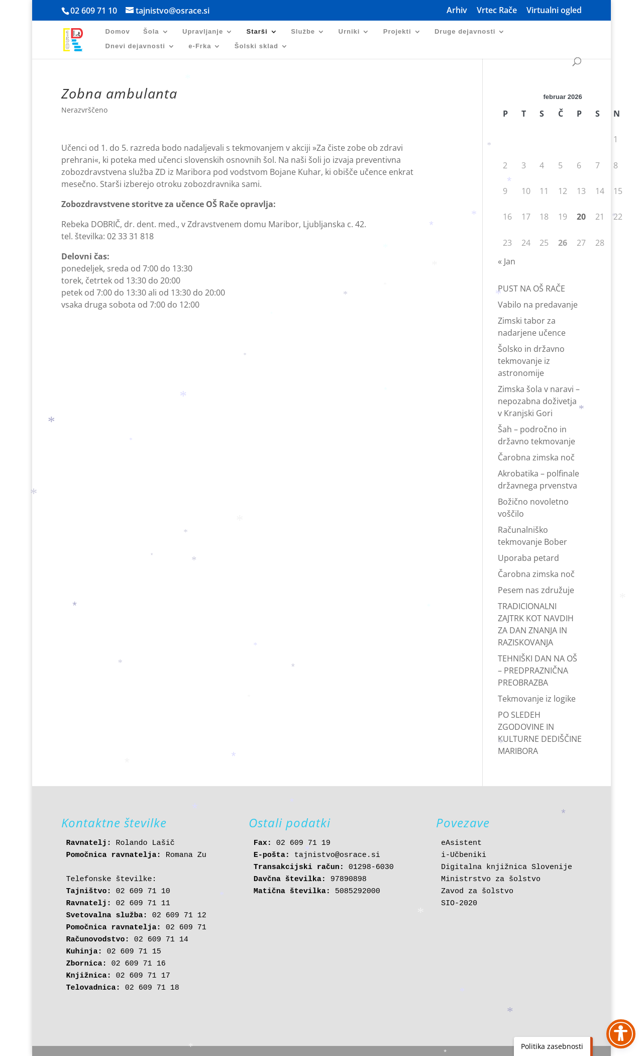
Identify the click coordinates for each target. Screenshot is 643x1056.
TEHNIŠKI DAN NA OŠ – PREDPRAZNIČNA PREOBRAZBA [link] (537, 670)
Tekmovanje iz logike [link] (537, 698)
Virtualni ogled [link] (554, 11)
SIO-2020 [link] (459, 903)
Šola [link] (151, 31)
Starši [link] (257, 31)
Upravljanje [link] (202, 31)
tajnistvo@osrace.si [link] (337, 855)
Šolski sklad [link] (256, 46)
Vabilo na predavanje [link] (538, 304)
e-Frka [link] (199, 46)
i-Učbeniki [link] (463, 855)
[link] (77, 39)
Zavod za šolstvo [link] (477, 891)
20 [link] (581, 216)
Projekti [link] (397, 31)
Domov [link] (117, 31)
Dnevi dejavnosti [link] (135, 46)
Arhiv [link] (457, 11)
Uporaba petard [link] (528, 557)
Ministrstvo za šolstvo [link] (491, 879)
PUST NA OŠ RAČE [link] (531, 288)
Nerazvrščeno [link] (84, 110)
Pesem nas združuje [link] (536, 590)
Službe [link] (303, 31)
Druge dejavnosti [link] (465, 31)
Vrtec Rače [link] (497, 11)
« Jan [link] (506, 261)
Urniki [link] (349, 31)
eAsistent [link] (461, 843)
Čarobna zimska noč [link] (536, 457)
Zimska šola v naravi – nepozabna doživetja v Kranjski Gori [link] (539, 401)
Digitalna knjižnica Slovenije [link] (506, 867)
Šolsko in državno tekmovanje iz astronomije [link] (531, 360)
